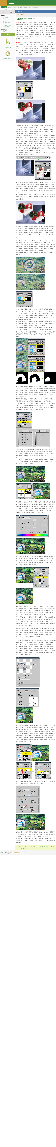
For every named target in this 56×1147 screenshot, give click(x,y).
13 (21, 848)
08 (51, 846)
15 (25, 848)
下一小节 (25, 846)
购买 (16, 851)
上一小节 (19, 846)
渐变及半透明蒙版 (6, 22)
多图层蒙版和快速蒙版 (7, 25)
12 (19, 848)
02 (38, 846)
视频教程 (11, 851)
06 (47, 846)
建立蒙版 (4, 20)
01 (36, 846)
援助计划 (30, 851)
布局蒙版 (3, 31)
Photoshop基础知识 (11, 9)
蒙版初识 (4, 18)
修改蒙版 (4, 21)
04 (42, 846)
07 (49, 846)
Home (2, 9)
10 (55, 846)
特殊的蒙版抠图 (6, 26)
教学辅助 (20, 851)
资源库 (25, 851)
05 (44, 846)
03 (40, 846)
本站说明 (36, 851)
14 (23, 848)
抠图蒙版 (3, 30)
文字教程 (5, 9)
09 (53, 846)
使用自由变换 (5, 17)
